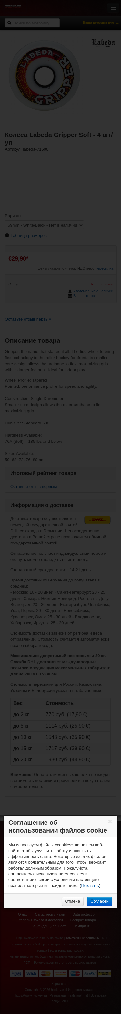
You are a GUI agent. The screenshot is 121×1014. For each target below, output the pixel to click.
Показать (90, 885)
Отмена (72, 901)
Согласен (99, 901)
